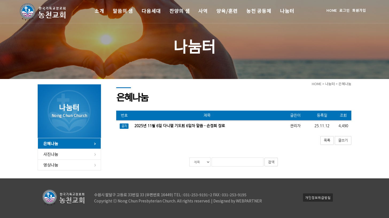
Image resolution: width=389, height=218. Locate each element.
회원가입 (359, 10)
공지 (124, 126)
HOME (331, 10)
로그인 (344, 10)
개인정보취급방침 (318, 198)
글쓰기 (343, 140)
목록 (327, 140)
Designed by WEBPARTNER (237, 201)
